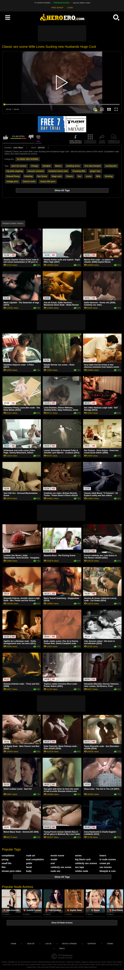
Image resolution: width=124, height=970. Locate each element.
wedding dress (73, 166)
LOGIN (70, 8)
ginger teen (95, 171)
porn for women (19, 166)
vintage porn (12, 181)
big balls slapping (14, 171)
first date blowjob (93, 166)
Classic (69, 176)
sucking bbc (111, 166)
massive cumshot (36, 171)
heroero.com (67, 955)
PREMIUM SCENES (61, 3)
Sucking (109, 176)
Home (13, 944)
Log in (48, 944)
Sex (79, 176)
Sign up (30, 944)
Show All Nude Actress (62, 923)
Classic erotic (29, 181)
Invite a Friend (69, 944)
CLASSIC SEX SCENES (27, 159)
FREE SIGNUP (57, 8)
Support (92, 944)
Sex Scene (42, 176)
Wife (98, 176)
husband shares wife (58, 171)
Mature (58, 166)
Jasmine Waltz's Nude (81, 3)
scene (88, 176)
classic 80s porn (47, 181)
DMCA (62, 948)
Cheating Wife (78, 171)
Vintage (34, 166)
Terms (110, 944)
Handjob (47, 166)
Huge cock (57, 176)
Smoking (28, 176)
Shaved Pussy (13, 176)
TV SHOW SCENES (42, 3)
